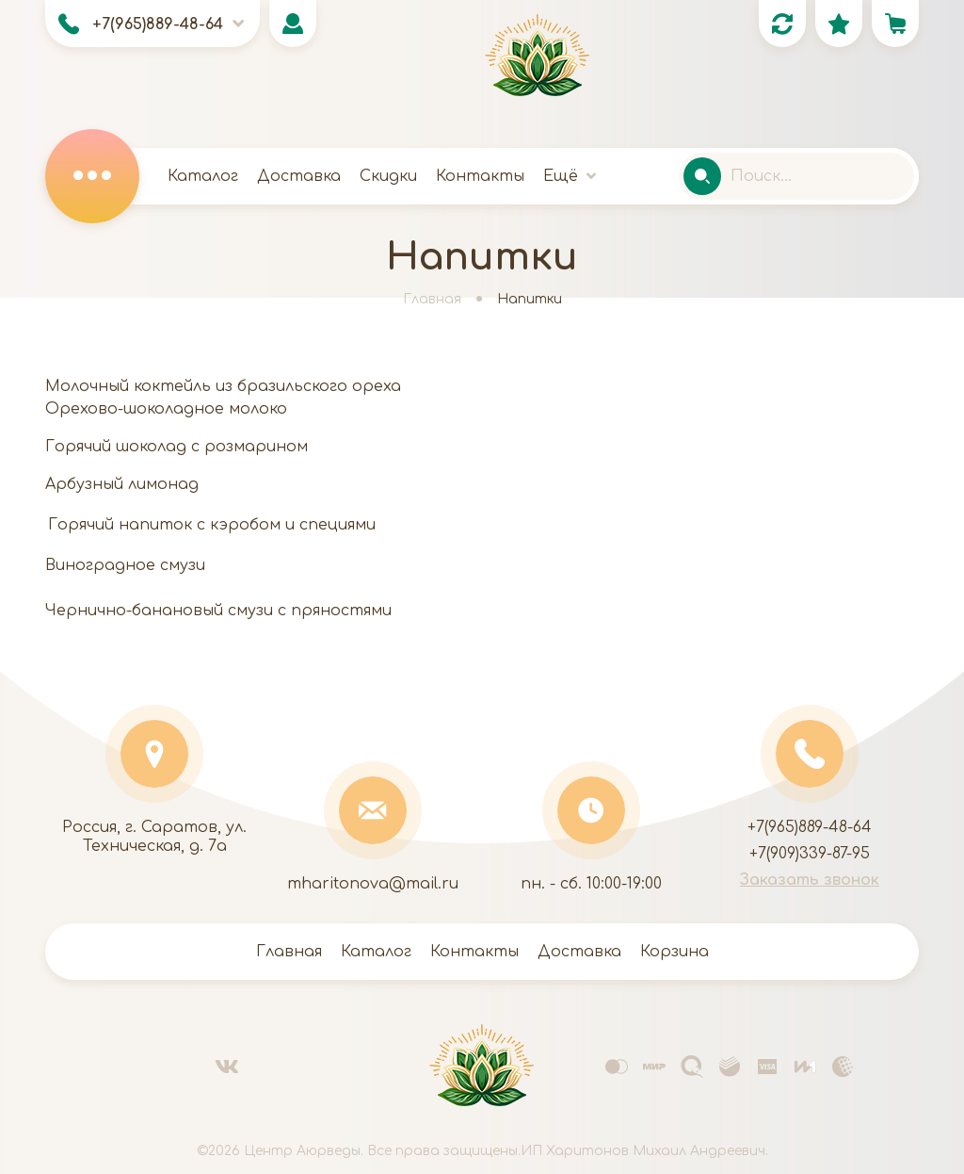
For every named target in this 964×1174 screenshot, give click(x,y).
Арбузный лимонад (122, 484)
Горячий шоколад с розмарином (176, 446)
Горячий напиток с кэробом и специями (212, 524)
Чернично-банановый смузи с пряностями (218, 610)
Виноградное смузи (125, 565)
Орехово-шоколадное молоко (166, 408)
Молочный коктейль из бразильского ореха (223, 386)
